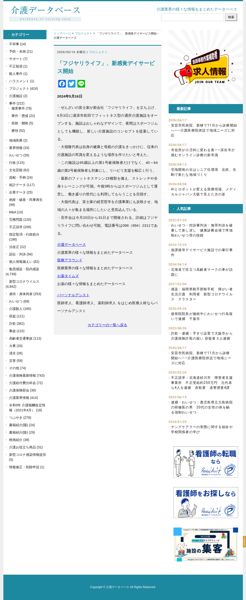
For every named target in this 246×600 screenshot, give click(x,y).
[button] (206, 67)
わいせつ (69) (19, 301)
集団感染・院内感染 (24, 269)
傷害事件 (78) (21, 108)
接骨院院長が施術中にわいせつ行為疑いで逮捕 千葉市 (202, 316)
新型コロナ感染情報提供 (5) (27, 457)
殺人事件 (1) (18, 74)
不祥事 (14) (17, 44)
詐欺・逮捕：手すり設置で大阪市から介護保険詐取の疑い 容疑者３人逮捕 (202, 335)
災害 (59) (16, 361)
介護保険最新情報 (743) (27, 375)
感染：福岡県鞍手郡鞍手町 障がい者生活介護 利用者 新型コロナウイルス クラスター (202, 294)
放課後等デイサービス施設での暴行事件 (202, 252)
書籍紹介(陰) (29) (22, 432)
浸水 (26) (16, 353)
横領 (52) (18, 130)
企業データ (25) (21, 192)
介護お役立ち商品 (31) (26, 447)
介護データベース (71, 244)
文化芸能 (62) (19, 170)
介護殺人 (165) (20, 309)
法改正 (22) (17, 247)
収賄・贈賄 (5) (22, 123)
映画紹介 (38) (19, 440)
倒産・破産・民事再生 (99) (26, 202)
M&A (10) (16, 212)
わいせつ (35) (19, 155)
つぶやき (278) (20, 417)
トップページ (62, 33)
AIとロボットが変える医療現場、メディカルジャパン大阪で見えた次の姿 (204, 191)
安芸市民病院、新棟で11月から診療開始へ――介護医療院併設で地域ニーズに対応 (204, 130)
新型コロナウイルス (24, 281)
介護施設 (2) (18, 96)
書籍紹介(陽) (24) (22, 425)
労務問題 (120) (20, 219)
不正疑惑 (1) (18, 66)
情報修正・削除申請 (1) (26, 467)
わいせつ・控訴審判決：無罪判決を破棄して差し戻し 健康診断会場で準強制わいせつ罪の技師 (202, 230)
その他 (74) (17, 368)
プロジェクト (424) (23, 88)
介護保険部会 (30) (22, 390)
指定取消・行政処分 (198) (24, 236)
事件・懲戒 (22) (23, 116)
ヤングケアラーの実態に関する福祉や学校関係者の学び (202, 429)
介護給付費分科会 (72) (26, 383)
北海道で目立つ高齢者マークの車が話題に (202, 272)
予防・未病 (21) (21, 51)
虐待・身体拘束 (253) (25, 294)
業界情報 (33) (19, 148)
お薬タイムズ (68, 276)
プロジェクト (83, 33)
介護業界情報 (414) (23, 398)
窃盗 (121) (17, 316)
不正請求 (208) (20, 227)
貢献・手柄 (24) (21, 177)
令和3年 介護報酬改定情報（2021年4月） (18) (27, 407)
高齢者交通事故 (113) (25, 338)
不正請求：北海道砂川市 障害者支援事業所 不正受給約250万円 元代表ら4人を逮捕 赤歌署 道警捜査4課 (202, 383)
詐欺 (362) (17, 323)
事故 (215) (17, 331)
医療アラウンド (69, 260)
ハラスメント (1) (21, 81)
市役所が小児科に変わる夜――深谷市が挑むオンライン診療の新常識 (203, 152)
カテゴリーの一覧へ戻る (107, 325)
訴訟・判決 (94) (21, 254)
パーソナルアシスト (73, 295)
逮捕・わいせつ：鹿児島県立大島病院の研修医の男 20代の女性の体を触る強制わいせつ (202, 407)
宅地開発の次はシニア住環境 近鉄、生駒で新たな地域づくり (204, 172)
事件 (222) (17, 103)
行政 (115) (17, 163)
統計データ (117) (22, 185)
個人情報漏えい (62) (24, 262)
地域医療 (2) (18, 140)
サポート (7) (18, 59)
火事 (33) (16, 346)
